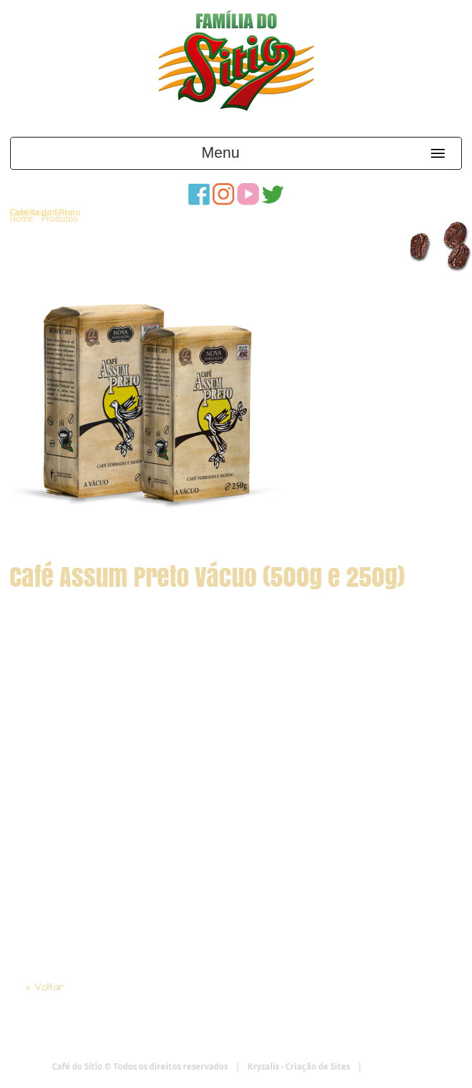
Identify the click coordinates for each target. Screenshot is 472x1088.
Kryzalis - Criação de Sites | (333, 1066)
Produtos (59, 218)
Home (21, 218)
